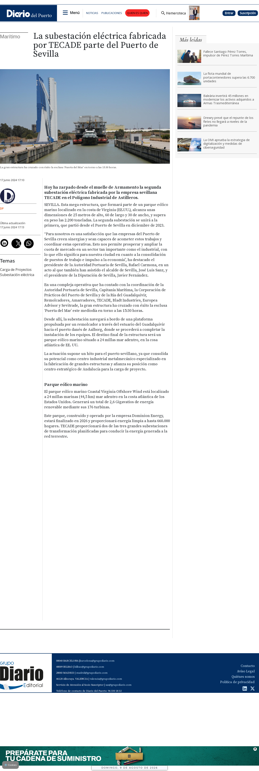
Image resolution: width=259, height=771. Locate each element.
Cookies (10, 764)
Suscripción (248, 13)
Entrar (229, 13)
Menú (74, 12)
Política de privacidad (237, 682)
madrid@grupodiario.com (91, 673)
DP (2, 208)
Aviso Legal (246, 671)
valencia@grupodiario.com (106, 679)
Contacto (248, 666)
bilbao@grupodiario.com (89, 666)
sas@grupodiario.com (118, 685)
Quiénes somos (243, 677)
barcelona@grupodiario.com (97, 660)
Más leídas (191, 39)
